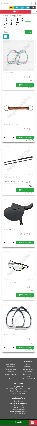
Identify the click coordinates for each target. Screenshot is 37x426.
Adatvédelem (10, 364)
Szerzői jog (27, 367)
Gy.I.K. (28, 364)
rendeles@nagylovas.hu (20, 412)
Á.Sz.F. (10, 362)
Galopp (19, 16)
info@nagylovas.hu (21, 391)
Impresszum (28, 362)
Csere (10, 379)
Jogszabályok (10, 367)
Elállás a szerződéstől (28, 379)
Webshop (4, 16)
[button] (14, 28)
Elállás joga (10, 372)
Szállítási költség (27, 369)
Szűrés (28, 32)
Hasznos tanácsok (10, 374)
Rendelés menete (10, 369)
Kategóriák (18, 422)
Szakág (12, 16)
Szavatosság (28, 372)
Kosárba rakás (25, 85)
